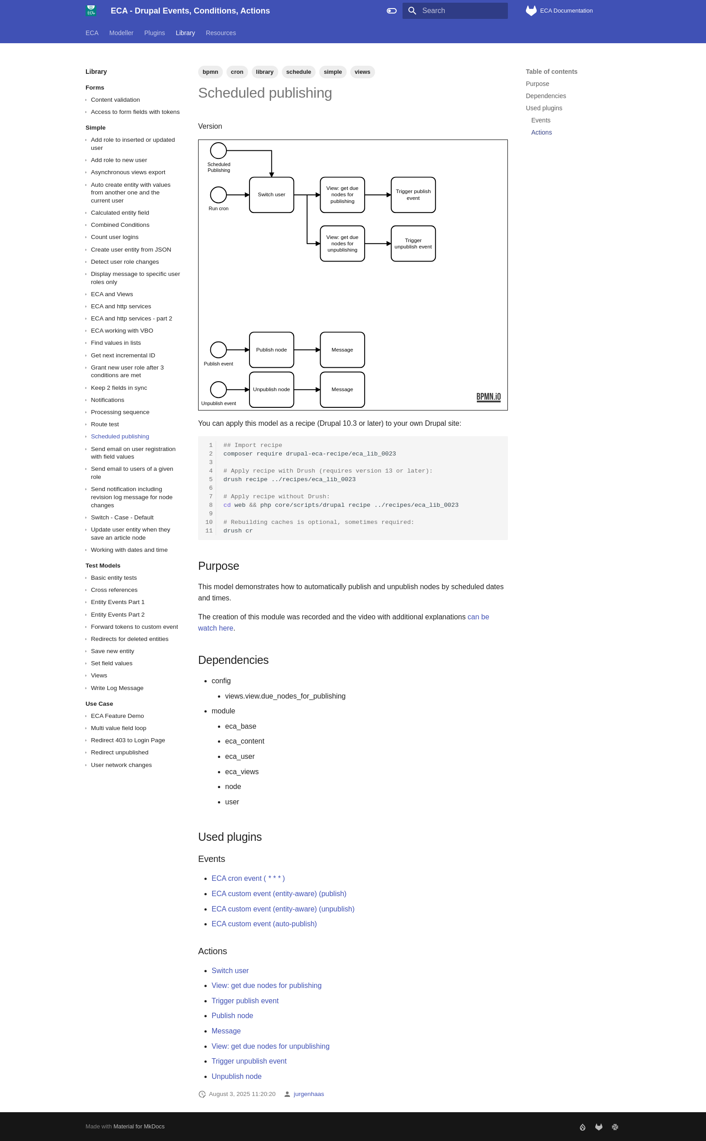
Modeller (121, 32)
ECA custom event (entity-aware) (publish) (279, 893)
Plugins (155, 32)
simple (333, 71)
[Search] (455, 11)
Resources (221, 32)
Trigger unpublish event (249, 1061)
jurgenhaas (309, 1094)
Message (226, 1031)
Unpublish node (237, 1076)
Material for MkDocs (139, 1126)
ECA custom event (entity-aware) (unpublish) (283, 909)
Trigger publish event (245, 1001)
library (265, 71)
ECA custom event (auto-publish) (264, 924)
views (363, 71)
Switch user (230, 970)
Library (185, 32)
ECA (92, 32)
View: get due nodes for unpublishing (271, 1046)
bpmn (210, 71)
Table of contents (552, 71)
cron (237, 71)
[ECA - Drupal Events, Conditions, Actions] (91, 11)
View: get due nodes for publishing (266, 985)
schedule (298, 71)
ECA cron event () (248, 878)
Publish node (232, 1015)
